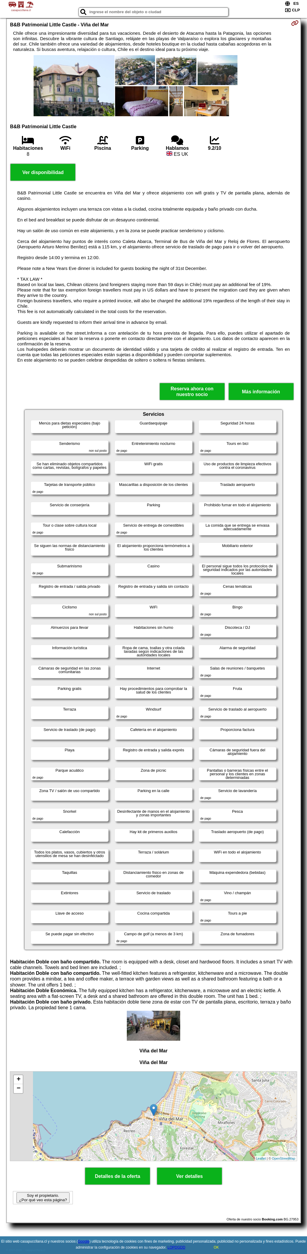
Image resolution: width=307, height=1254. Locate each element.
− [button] (18, 1088)
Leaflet (261, 1158)
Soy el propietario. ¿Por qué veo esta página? (43, 1197)
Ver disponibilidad (43, 172)
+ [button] (18, 1079)
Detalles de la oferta (117, 1176)
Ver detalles (189, 1176)
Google (83, 1241)
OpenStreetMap (283, 1158)
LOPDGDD (176, 1247)
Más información (261, 391)
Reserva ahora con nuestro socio (192, 391)
